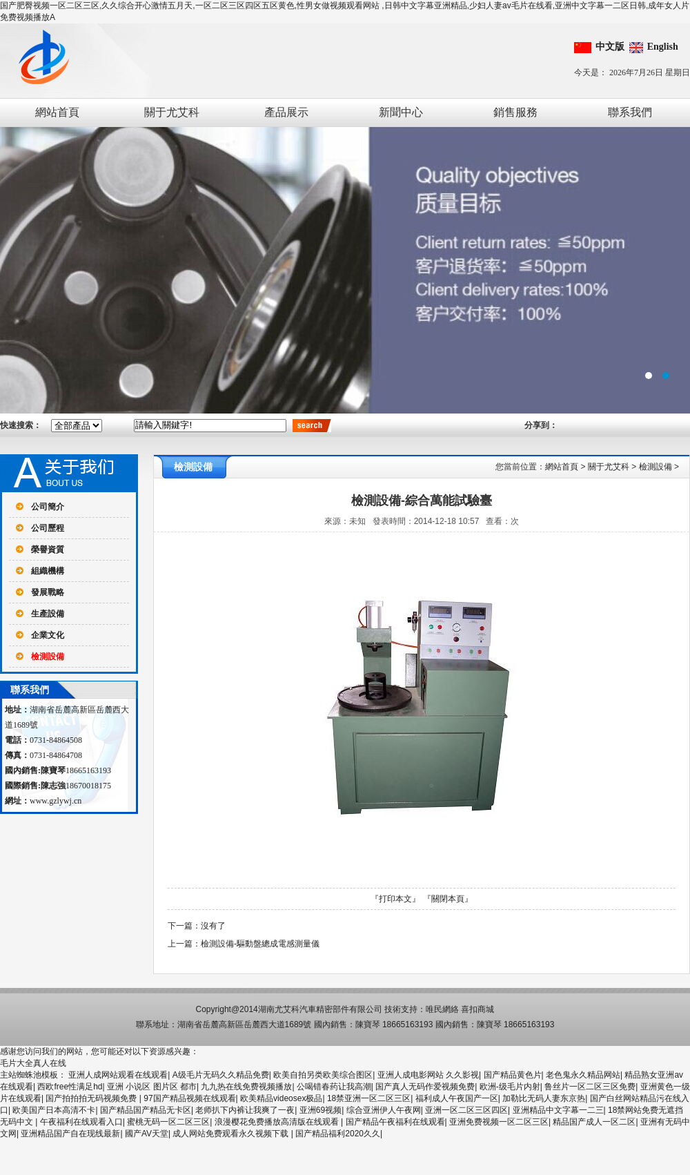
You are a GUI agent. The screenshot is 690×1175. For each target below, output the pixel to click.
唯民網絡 (442, 1009)
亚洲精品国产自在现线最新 (70, 1133)
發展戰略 (47, 592)
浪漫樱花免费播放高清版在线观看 (278, 1122)
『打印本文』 (395, 899)
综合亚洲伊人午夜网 (383, 1110)
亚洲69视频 (320, 1110)
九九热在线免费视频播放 (246, 1086)
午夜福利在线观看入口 (81, 1122)
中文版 (609, 46)
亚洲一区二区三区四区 (466, 1110)
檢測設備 (47, 656)
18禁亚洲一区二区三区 (369, 1098)
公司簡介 (47, 507)
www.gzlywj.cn (55, 801)
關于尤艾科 (171, 112)
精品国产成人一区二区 (594, 1122)
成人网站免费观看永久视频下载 (231, 1133)
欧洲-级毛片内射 (510, 1086)
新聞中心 (401, 112)
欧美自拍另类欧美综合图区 (323, 1075)
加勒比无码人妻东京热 (543, 1098)
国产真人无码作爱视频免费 (425, 1086)
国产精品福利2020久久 (337, 1133)
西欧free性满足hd (69, 1086)
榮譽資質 (47, 549)
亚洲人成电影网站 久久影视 (428, 1075)
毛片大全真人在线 (33, 1063)
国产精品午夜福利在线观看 (395, 1122)
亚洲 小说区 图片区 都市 (152, 1086)
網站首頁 (57, 112)
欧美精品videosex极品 (281, 1098)
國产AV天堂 (146, 1133)
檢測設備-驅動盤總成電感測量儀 (260, 944)
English (662, 46)
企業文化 (47, 635)
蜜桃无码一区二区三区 (168, 1122)
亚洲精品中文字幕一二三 (558, 1110)
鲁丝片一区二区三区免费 (589, 1086)
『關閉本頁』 (448, 899)
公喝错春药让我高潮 (334, 1086)
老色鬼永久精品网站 (583, 1075)
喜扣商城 (477, 1009)
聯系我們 (630, 112)
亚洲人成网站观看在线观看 (118, 1075)
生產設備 (47, 614)
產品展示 (286, 112)
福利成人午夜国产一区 (456, 1098)
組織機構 (47, 571)
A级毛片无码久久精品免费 (220, 1075)
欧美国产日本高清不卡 (53, 1110)
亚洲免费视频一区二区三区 (499, 1122)
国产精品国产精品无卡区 (145, 1110)
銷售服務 (515, 112)
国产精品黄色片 (513, 1075)
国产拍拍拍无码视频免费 (92, 1098)
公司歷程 (47, 528)
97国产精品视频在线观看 (189, 1098)
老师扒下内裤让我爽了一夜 (245, 1110)
